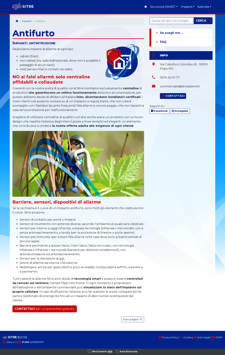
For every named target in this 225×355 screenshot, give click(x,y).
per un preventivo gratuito (44, 309)
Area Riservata (126, 351)
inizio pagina (132, 319)
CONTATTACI (173, 96)
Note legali (201, 337)
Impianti (186, 6)
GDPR (216, 337)
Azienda (203, 6)
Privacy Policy (168, 337)
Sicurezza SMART (163, 6)
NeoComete (100, 351)
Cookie (186, 337)
